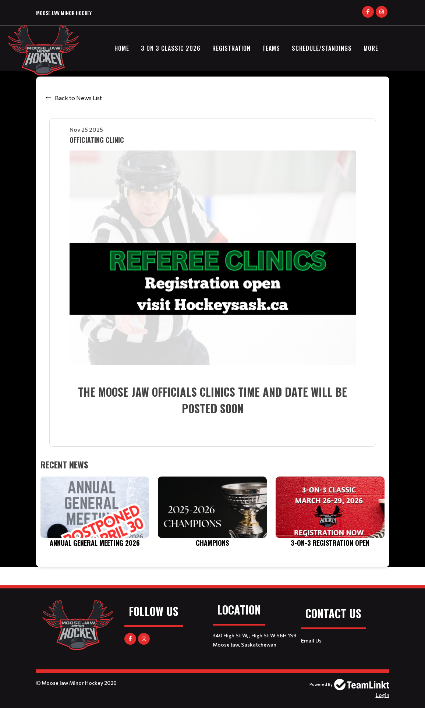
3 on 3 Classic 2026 (171, 48)
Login (382, 695)
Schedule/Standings (322, 48)
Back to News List (78, 97)
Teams (271, 48)
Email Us (311, 640)
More (371, 48)
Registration (231, 48)
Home (121, 48)
